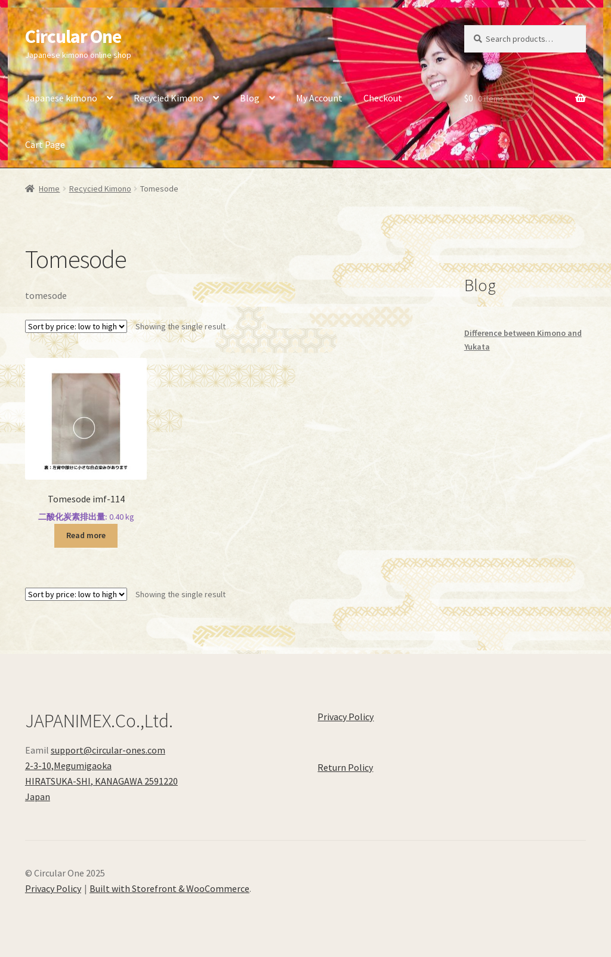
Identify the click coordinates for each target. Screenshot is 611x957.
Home (49, 188)
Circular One (73, 36)
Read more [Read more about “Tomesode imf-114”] (86, 535)
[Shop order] (76, 326)
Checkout (382, 98)
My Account (319, 98)
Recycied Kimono (168, 98)
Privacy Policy (345, 717)
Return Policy (345, 767)
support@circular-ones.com (108, 750)
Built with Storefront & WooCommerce (169, 888)
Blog (250, 98)
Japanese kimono (61, 98)
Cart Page (45, 144)
